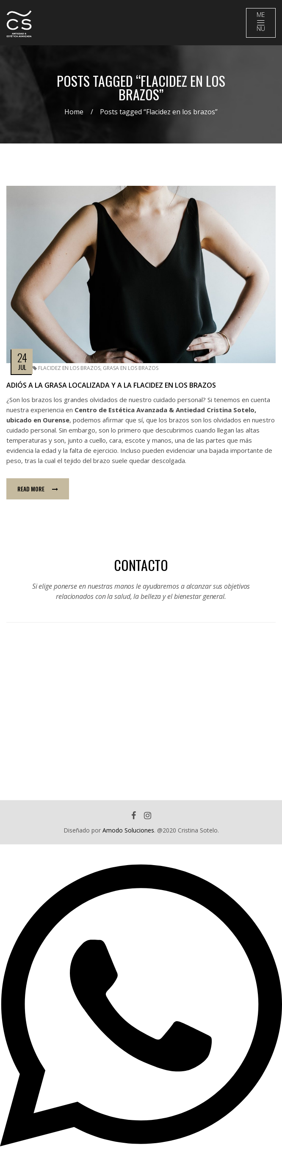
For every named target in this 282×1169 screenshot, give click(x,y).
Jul (22, 367)
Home (73, 111)
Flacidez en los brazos (69, 368)
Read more (37, 488)
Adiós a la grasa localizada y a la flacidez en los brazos (111, 385)
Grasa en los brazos (130, 368)
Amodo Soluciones (128, 830)
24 (22, 357)
